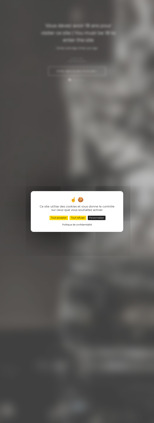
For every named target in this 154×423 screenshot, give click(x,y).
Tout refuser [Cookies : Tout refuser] (78, 218)
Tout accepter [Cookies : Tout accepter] (59, 218)
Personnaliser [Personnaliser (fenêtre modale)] (96, 218)
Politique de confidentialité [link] (77, 224)
